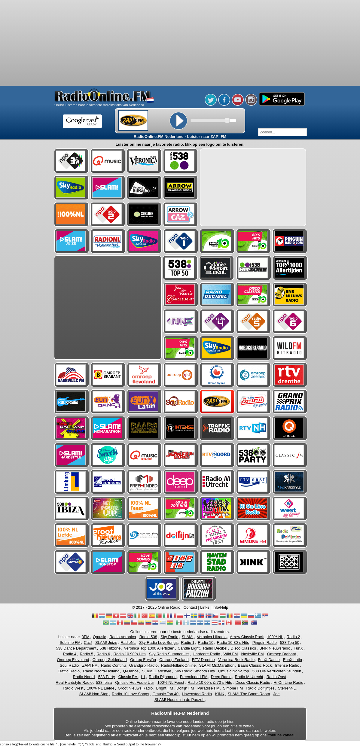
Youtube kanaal (280, 735)
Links (204, 607)
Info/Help (220, 607)
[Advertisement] (180, 44)
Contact (190, 607)
